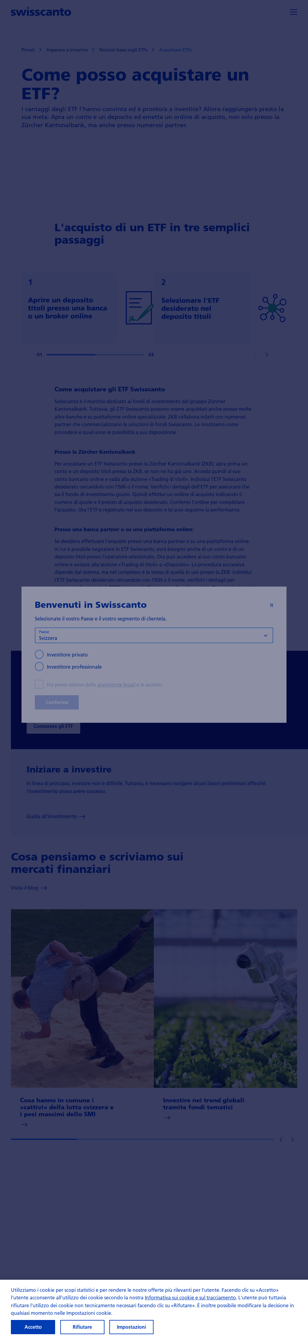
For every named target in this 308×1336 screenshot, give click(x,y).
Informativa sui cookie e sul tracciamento (190, 1302)
